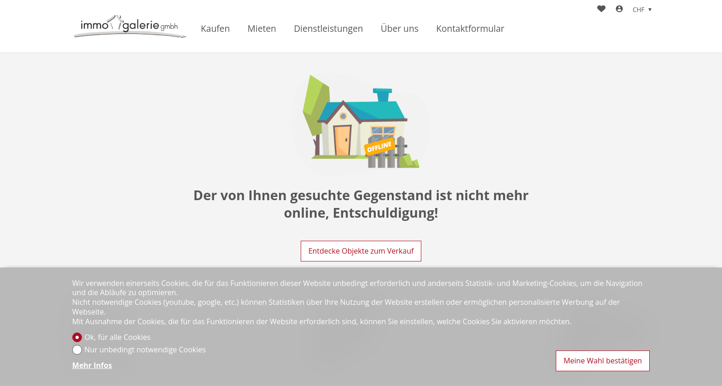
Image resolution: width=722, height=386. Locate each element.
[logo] (129, 26)
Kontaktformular (470, 29)
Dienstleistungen (328, 29)
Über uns (400, 29)
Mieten (262, 29)
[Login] (619, 10)
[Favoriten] (601, 10)
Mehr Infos (92, 365)
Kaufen (215, 29)
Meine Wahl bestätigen (603, 361)
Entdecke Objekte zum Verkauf (361, 251)
